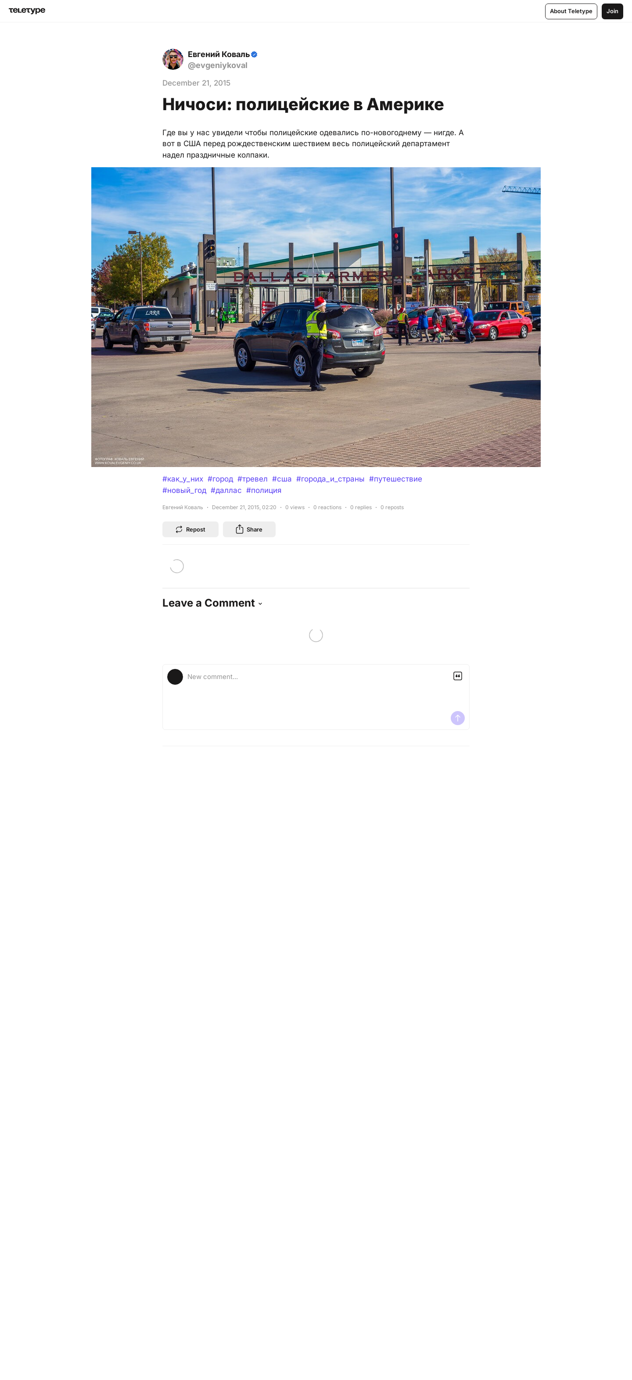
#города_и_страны (330, 478)
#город (220, 478)
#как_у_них (182, 478)
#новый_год (184, 490)
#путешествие (395, 478)
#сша (282, 478)
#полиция (263, 490)
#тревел (252, 478)
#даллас (226, 490)
